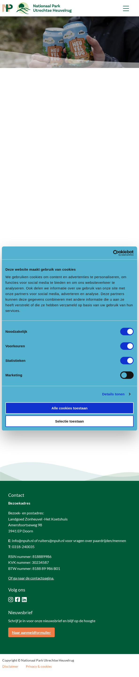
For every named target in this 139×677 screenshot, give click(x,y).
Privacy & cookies (39, 666)
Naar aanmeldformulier (31, 632)
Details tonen (113, 394)
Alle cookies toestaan (69, 408)
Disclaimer (10, 666)
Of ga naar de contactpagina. (31, 578)
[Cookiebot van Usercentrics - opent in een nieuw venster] (113, 253)
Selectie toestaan (69, 421)
